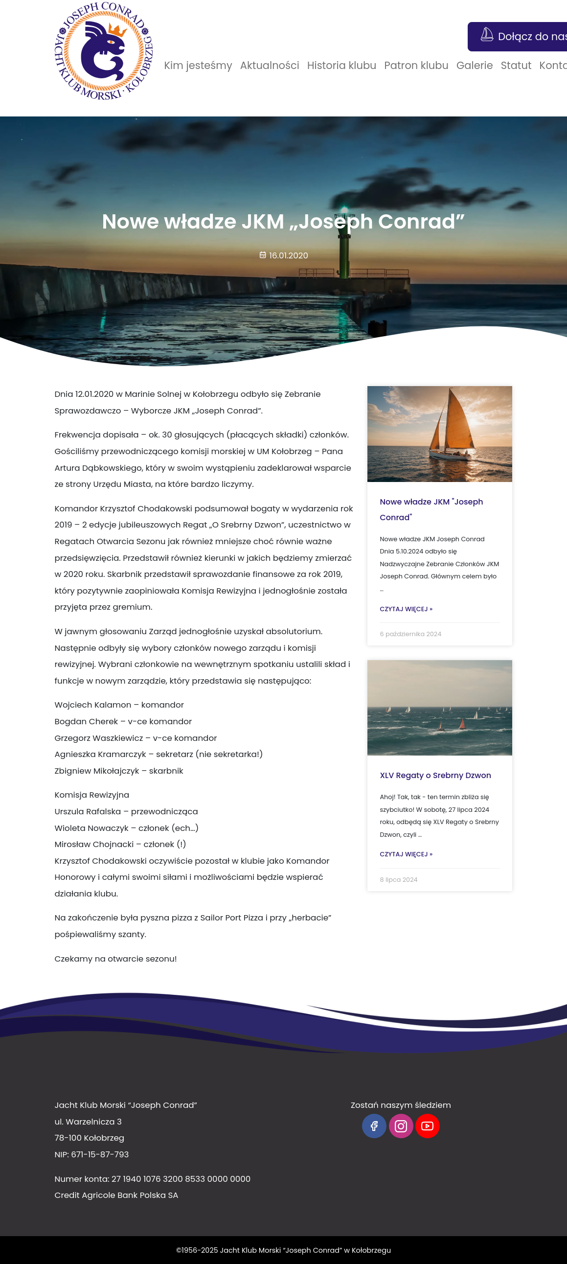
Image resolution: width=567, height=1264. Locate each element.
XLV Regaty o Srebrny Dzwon (435, 775)
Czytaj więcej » (406, 609)
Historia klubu (342, 65)
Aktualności (269, 65)
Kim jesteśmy (198, 65)
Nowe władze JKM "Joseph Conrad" (431, 509)
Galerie (474, 65)
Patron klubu (417, 65)
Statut (516, 65)
